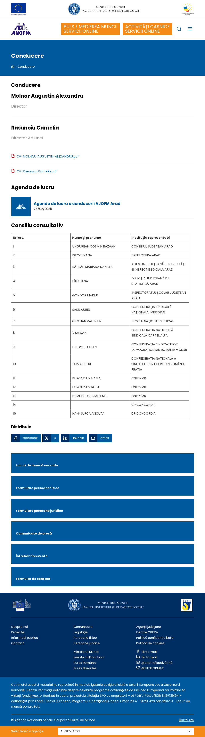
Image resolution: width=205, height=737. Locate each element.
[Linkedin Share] (74, 438)
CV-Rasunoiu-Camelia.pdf (37, 171)
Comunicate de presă (34, 533)
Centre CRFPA (147, 632)
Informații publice (24, 637)
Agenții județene (148, 627)
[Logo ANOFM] (21, 29)
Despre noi (19, 627)
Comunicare (83, 627)
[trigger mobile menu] (190, 29)
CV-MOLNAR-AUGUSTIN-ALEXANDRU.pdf (48, 156)
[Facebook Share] (26, 438)
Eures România (85, 663)
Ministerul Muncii (86, 652)
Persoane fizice (85, 637)
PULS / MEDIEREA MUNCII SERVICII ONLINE (90, 28)
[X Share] (50, 438)
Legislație (81, 632)
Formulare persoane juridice (39, 510)
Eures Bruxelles (85, 668)
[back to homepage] (12, 66)
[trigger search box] (179, 29)
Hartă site (186, 720)
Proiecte (17, 632)
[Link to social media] (146, 652)
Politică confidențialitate (154, 637)
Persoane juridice (87, 643)
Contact (17, 643)
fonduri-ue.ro (32, 695)
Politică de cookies (150, 643)
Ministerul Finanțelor (89, 657)
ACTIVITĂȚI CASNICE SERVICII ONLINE (147, 28)
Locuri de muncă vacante (37, 465)
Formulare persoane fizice (37, 488)
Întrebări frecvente (31, 556)
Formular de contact (33, 579)
